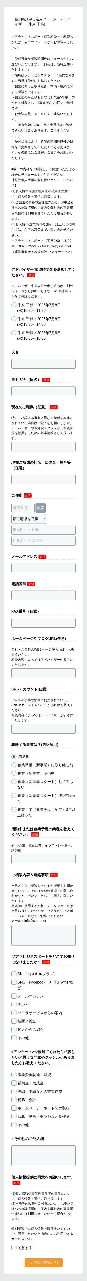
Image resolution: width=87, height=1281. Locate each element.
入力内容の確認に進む (43, 1262)
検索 (40, 508)
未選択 (20, 756)
